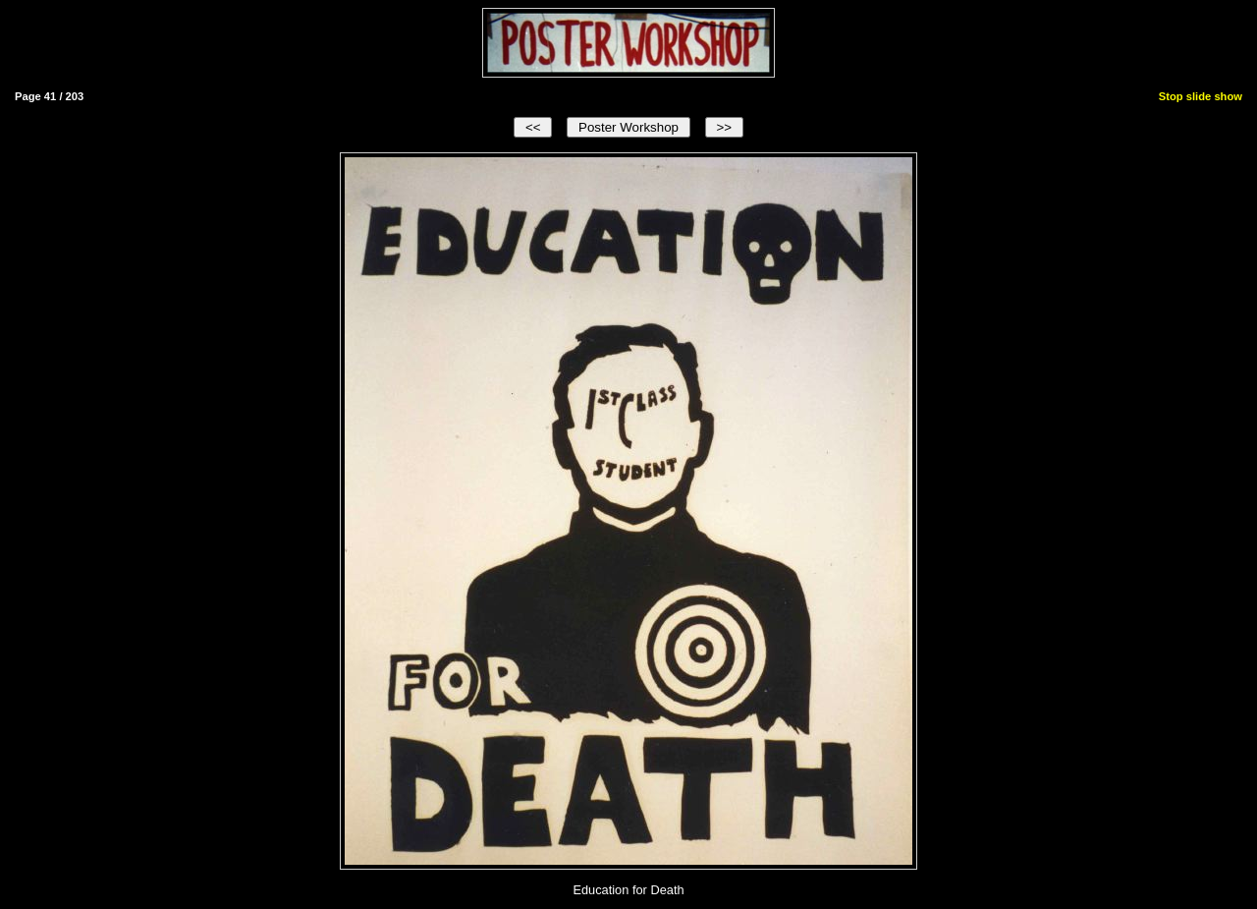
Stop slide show (1200, 96)
